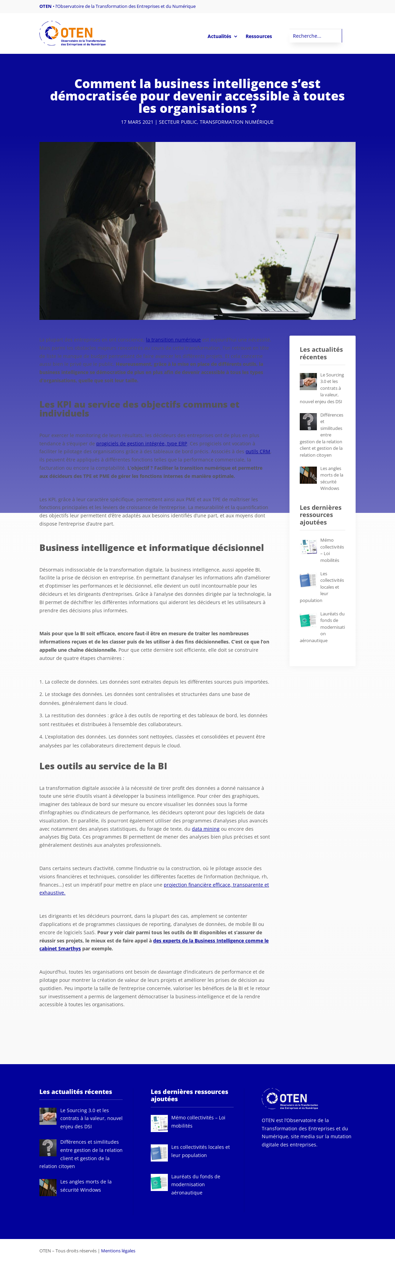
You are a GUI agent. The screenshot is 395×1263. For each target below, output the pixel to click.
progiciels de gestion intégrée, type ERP (141, 443)
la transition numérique (173, 339)
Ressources (259, 36)
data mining (206, 829)
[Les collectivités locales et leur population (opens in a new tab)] (322, 586)
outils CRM (258, 451)
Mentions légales (118, 1251)
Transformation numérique (237, 122)
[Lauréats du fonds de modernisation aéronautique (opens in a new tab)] (322, 627)
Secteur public (178, 122)
